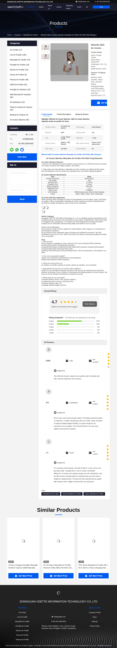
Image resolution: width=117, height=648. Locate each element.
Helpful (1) (61, 371)
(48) (19, 80)
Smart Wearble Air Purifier (72, 494)
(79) (20, 60)
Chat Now (22, 157)
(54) (18, 85)
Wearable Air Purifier (30, 35)
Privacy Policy (95, 626)
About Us (50, 7)
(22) (17, 102)
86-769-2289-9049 (102, 1)
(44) (21, 108)
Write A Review (89, 304)
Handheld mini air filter (51, 494)
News (95, 617)
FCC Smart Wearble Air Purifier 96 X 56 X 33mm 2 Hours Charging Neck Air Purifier (93, 566)
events (59, 7)
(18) (20, 90)
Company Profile (95, 612)
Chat (101, 7)
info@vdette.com (83, 1)
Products (31, 7)
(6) (18, 75)
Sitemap (95, 621)
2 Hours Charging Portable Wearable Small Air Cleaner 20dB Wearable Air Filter (23, 566)
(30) (20, 96)
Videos (41, 7)
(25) (19, 70)
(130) (18, 55)
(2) (19, 115)
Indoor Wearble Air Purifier (94, 494)
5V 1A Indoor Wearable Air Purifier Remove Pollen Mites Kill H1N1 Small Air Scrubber (58, 566)
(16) (19, 65)
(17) (16, 50)
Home (21, 7)
